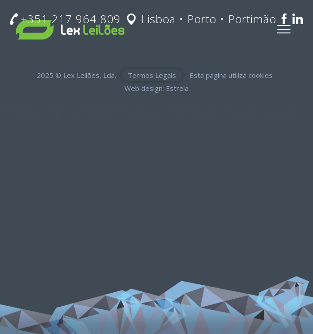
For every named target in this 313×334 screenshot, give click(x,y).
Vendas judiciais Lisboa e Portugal (136, 106)
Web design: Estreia (156, 88)
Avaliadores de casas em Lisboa (65, 117)
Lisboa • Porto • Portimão (208, 18)
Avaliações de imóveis (37, 106)
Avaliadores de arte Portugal (169, 117)
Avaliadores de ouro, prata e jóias (251, 106)
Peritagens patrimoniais (261, 117)
